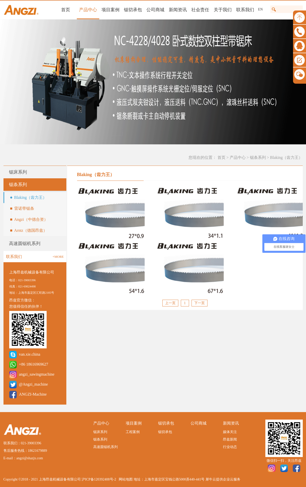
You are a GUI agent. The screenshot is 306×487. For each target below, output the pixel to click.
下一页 (199, 303)
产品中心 (238, 157)
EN (260, 9)
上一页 (170, 303)
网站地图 (125, 479)
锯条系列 (258, 157)
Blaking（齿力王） (286, 157)
